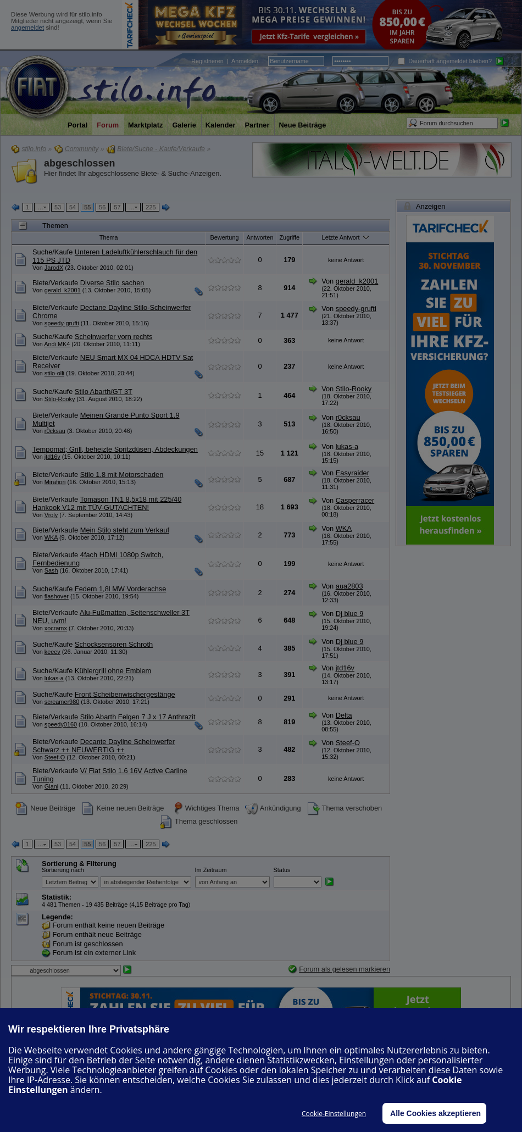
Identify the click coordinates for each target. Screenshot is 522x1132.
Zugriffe (289, 237)
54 (72, 207)
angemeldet (27, 27)
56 (102, 207)
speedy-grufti (62, 323)
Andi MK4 (57, 344)
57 (117, 207)
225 (151, 207)
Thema (108, 237)
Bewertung (224, 237)
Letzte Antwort (346, 236)
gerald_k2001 (63, 290)
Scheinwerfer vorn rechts (114, 336)
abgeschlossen (79, 163)
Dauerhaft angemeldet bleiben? (445, 61)
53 (57, 207)
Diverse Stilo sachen (112, 283)
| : (225, 61)
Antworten (260, 237)
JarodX (54, 267)
